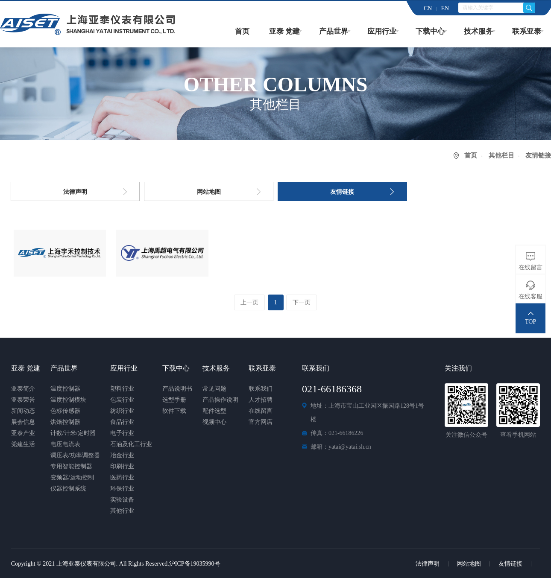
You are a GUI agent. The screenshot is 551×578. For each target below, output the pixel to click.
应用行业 (381, 31)
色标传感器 (65, 411)
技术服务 (478, 31)
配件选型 (214, 411)
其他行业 (122, 511)
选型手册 (174, 400)
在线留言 (261, 411)
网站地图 (209, 192)
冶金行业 (122, 455)
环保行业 (122, 488)
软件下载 (174, 411)
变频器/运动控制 (72, 477)
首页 (242, 31)
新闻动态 (23, 411)
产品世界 (333, 31)
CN (428, 8)
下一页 (302, 302)
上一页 (249, 302)
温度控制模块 (68, 400)
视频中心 (214, 422)
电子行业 (122, 433)
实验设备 (122, 499)
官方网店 (261, 422)
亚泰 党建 (284, 31)
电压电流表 (65, 444)
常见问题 (214, 388)
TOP (530, 321)
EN (445, 8)
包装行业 (122, 400)
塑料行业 (122, 388)
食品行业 (122, 422)
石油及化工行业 (131, 444)
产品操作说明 (220, 400)
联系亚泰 (526, 31)
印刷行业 (122, 466)
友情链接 (342, 192)
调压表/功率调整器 (75, 455)
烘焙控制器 (65, 422)
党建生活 (23, 444)
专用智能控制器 (71, 466)
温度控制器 (65, 388)
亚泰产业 (23, 433)
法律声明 (75, 192)
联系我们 (261, 388)
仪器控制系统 (68, 488)
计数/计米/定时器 (73, 433)
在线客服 (530, 296)
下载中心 (430, 31)
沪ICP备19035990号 (194, 563)
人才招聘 (261, 400)
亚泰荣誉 (23, 400)
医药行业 (122, 477)
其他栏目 (501, 155)
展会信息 (23, 422)
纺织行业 (122, 411)
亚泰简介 (23, 388)
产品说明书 (177, 388)
